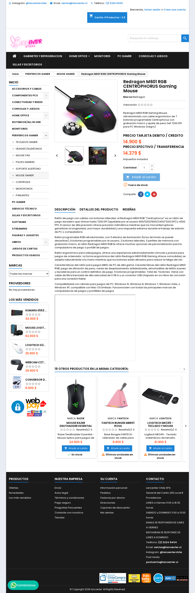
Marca (127, 97)
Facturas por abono (112, 498)
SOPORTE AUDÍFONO (28, 169)
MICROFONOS (24, 188)
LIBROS (16, 242)
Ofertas (13, 488)
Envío (58, 488)
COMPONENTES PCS (25, 95)
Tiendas (60, 517)
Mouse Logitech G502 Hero (36, 327)
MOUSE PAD (23, 155)
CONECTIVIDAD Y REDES (27, 102)
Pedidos (105, 493)
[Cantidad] (144, 167)
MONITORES (102, 56)
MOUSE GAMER (25, 175)
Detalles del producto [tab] (99, 209)
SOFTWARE (19, 222)
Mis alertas (107, 512)
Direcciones (107, 503)
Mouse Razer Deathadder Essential (76, 424)
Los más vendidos (23, 299)
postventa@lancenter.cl (162, 562)
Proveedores (19, 283)
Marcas (15, 265)
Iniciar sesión (152, 9)
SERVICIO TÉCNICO (24, 208)
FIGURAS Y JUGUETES (25, 235)
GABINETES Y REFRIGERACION (42, 56)
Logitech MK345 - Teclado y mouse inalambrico (160, 426)
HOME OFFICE (78, 56)
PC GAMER (124, 56)
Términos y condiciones (69, 498)
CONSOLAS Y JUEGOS (153, 56)
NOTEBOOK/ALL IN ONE (26, 122)
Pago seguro (63, 503)
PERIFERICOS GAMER (25, 135)
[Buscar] (158, 38)
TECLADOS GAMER (27, 142)
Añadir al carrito (141, 177)
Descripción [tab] (65, 209)
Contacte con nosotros (69, 512)
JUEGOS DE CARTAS (25, 248)
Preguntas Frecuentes (68, 507)
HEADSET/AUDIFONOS (29, 149)
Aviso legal (61, 493)
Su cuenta (108, 479)
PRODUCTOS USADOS (26, 255)
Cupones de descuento (115, 507)
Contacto (155, 479)
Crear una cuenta (175, 9)
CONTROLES (23, 182)
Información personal (113, 488)
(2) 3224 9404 (114, 3)
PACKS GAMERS (25, 162)
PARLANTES (22, 195)
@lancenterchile (36, 3)
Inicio (13, 82)
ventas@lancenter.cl (74, 3)
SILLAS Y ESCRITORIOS (27, 64)
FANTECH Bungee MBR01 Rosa (118, 424)
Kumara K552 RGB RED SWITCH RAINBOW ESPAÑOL (36, 310)
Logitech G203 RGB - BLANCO (36, 345)
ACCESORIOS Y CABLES (27, 89)
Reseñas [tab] (129, 209)
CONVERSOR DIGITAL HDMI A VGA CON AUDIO (36, 379)
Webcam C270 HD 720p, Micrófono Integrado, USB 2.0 (36, 362)
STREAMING (19, 228)
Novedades (16, 493)
